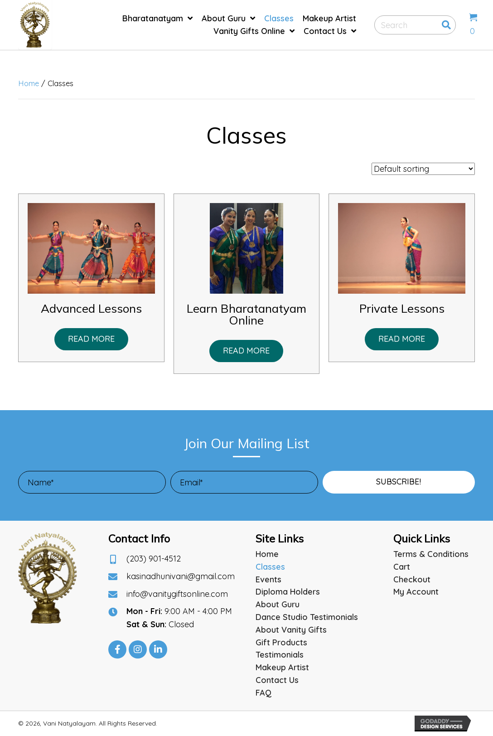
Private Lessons (402, 308)
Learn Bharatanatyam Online (246, 314)
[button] (399, 482)
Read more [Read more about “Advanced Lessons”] (91, 339)
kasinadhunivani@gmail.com (180, 576)
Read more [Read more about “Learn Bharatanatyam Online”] (246, 350)
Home (28, 83)
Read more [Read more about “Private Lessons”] (401, 339)
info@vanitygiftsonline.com (177, 594)
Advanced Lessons (91, 308)
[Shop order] (423, 169)
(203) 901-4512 (153, 558)
